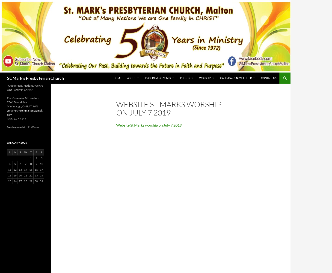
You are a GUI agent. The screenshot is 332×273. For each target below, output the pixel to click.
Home (117, 77)
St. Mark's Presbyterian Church (35, 78)
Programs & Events (158, 77)
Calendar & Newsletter (236, 77)
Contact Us (268, 77)
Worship (205, 77)
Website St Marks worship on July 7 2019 (149, 125)
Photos (185, 77)
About (131, 77)
